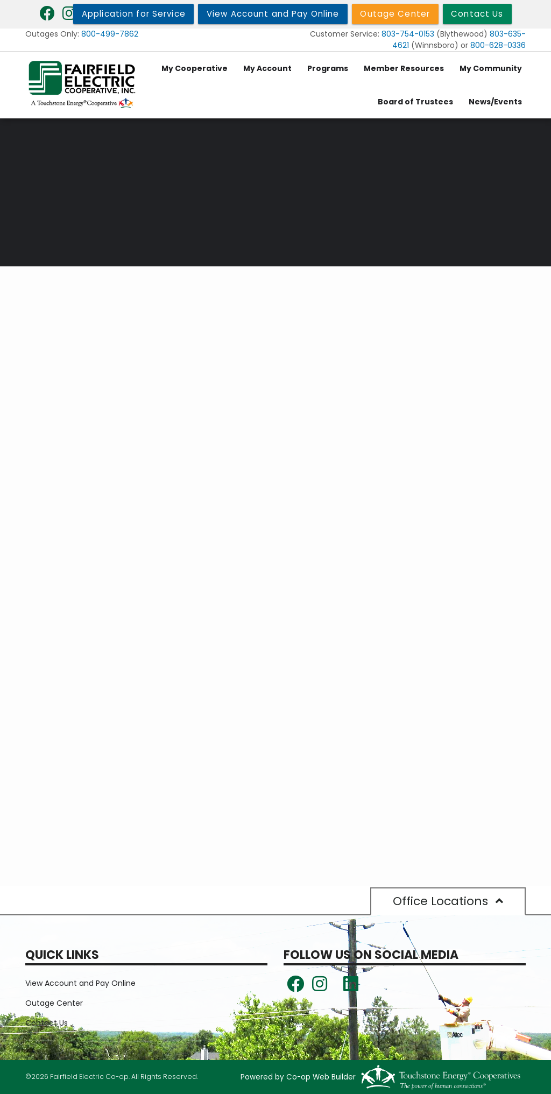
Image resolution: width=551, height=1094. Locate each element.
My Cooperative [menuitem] (194, 68)
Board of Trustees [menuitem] (415, 101)
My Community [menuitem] (491, 68)
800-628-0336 (498, 45)
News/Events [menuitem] (495, 101)
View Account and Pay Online (80, 983)
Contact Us (46, 1023)
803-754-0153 (408, 34)
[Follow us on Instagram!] (319, 987)
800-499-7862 (109, 34)
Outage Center (54, 1003)
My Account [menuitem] (267, 68)
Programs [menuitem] (327, 68)
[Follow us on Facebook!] (295, 987)
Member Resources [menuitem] (404, 68)
